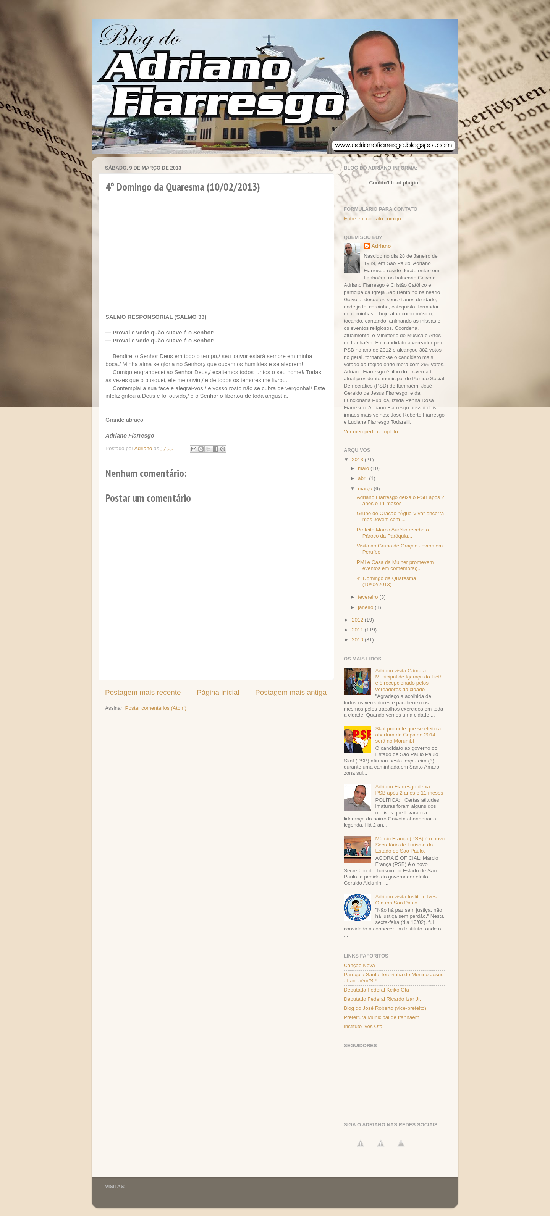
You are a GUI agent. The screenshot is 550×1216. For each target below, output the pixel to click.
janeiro (366, 607)
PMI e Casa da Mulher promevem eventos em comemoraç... (395, 565)
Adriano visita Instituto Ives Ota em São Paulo (406, 900)
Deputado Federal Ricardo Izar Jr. (382, 999)
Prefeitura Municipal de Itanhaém (381, 1017)
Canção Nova (359, 965)
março (366, 488)
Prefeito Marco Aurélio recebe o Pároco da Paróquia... (393, 533)
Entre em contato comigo (372, 218)
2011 (358, 630)
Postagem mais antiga (291, 692)
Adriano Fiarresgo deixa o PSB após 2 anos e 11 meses (401, 500)
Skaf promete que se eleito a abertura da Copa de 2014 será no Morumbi (408, 735)
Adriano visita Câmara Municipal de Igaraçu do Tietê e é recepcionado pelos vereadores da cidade (408, 680)
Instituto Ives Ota (363, 1026)
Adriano (381, 246)
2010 (358, 640)
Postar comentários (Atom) (156, 708)
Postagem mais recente (143, 692)
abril (363, 478)
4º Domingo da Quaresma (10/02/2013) (386, 581)
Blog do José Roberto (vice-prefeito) (385, 1008)
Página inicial (218, 692)
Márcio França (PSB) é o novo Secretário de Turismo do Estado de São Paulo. (410, 845)
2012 (358, 620)
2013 (358, 459)
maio (364, 468)
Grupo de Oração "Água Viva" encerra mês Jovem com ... (400, 516)
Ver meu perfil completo (371, 431)
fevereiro (368, 597)
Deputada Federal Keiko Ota (376, 990)
